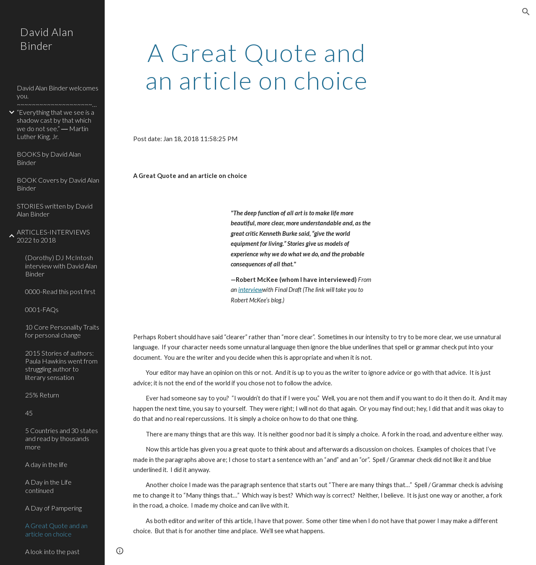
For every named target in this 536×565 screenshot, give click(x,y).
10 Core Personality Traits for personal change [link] (62, 331)
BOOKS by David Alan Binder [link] (49, 158)
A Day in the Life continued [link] (48, 486)
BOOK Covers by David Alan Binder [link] (58, 184)
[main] (257, 66)
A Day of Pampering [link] (53, 508)
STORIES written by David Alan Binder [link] (55, 210)
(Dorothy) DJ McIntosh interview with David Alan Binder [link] (61, 265)
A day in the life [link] (46, 464)
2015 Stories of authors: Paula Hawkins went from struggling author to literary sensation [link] (61, 365)
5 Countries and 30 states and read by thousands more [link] (61, 438)
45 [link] (29, 413)
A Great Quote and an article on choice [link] (56, 529)
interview (250, 289)
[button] (526, 12)
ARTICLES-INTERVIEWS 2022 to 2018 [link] (53, 236)
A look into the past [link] (52, 551)
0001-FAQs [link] (42, 309)
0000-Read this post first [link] (60, 291)
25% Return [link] (42, 395)
